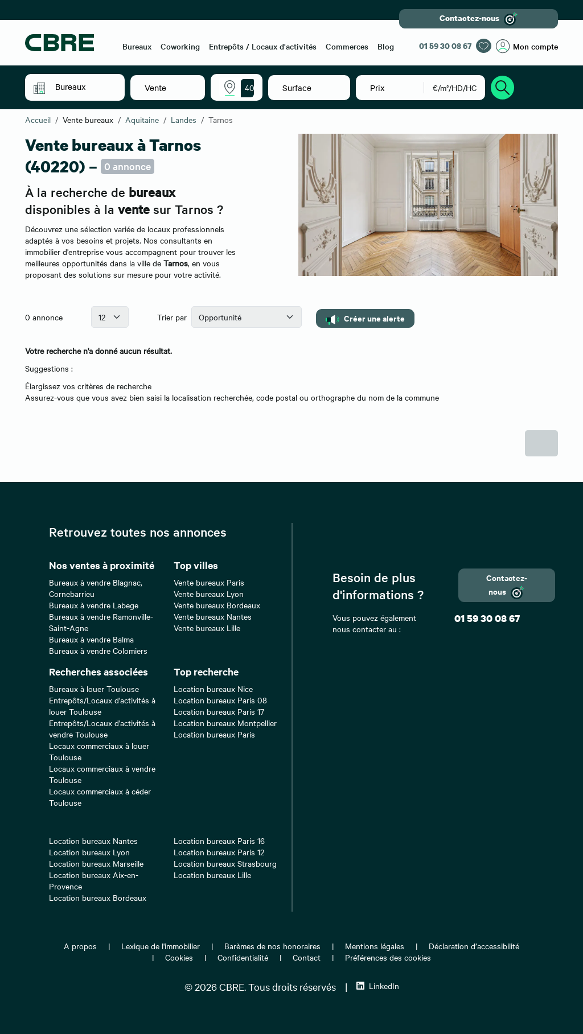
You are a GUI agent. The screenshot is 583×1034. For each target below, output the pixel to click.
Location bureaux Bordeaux (97, 897)
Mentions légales (374, 945)
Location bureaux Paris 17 (219, 711)
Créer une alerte (365, 318)
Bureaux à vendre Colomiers (98, 650)
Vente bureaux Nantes (213, 616)
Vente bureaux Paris (209, 582)
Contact (307, 957)
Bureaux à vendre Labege (93, 605)
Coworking (180, 46)
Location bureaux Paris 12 (219, 852)
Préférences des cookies (388, 957)
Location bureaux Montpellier (225, 722)
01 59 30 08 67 (445, 45)
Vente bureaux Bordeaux (217, 605)
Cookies (179, 957)
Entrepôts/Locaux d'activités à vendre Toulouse (102, 728)
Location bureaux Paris (214, 734)
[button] (83, 86)
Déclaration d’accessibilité (474, 945)
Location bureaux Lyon (89, 852)
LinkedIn (377, 985)
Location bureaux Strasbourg (225, 863)
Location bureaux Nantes (93, 840)
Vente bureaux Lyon (209, 593)
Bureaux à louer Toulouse (94, 688)
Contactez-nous (479, 19)
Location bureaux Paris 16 (219, 840)
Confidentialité (242, 957)
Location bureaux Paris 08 (220, 700)
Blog (385, 46)
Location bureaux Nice (213, 688)
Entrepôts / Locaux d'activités (263, 46)
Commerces (347, 46)
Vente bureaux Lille (207, 627)
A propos (80, 945)
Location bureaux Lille (212, 874)
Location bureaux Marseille (96, 863)
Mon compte (527, 46)
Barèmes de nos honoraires (272, 945)
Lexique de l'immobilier (160, 945)
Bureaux (136, 46)
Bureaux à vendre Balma (91, 639)
